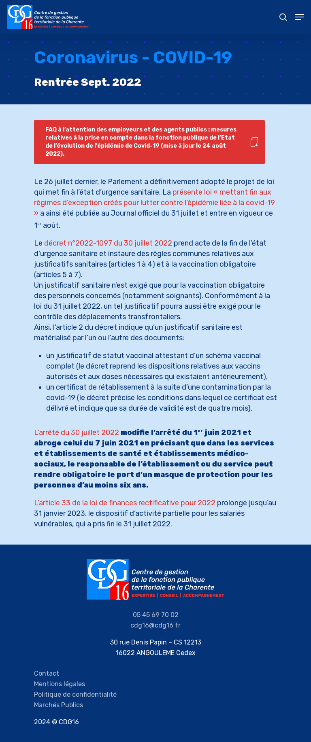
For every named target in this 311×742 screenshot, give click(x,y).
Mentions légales (59, 684)
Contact (46, 673)
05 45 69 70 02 (156, 615)
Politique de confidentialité (75, 694)
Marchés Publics (58, 705)
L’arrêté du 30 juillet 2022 (76, 432)
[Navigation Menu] (299, 17)
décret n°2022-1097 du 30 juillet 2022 (108, 243)
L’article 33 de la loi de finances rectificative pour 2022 (124, 502)
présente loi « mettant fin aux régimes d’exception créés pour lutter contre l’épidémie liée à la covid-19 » (154, 203)
